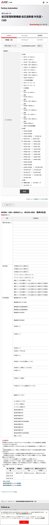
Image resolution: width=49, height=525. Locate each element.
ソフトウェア (24, 40)
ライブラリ (40, 40)
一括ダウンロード (9, 205)
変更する (40, 46)
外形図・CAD (9, 40)
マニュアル (24, 35)
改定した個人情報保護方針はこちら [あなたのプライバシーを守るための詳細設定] (24, 513)
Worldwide (43, 2)
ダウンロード (11, 501)
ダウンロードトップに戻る (9, 492)
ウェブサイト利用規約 (40, 518)
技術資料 (40, 35)
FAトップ (4, 501)
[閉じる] (46, 512)
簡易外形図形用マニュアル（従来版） (12, 483)
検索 (24, 191)
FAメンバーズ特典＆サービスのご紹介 (37, 199)
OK (24, 522)
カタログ (9, 35)
